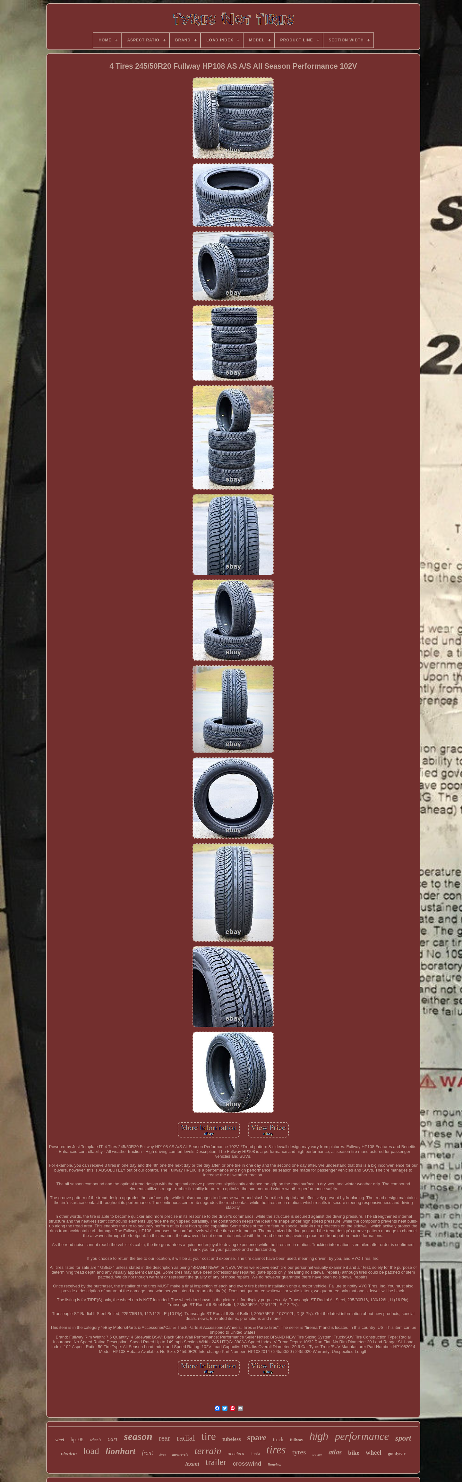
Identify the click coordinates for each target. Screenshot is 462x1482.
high (319, 1436)
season (138, 1436)
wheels (95, 1439)
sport (403, 1438)
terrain (207, 1450)
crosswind (247, 1463)
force (162, 1454)
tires (276, 1449)
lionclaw (274, 1464)
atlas (335, 1452)
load (91, 1451)
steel (60, 1439)
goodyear (397, 1453)
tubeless (231, 1439)
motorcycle (180, 1454)
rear (164, 1438)
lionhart (120, 1451)
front (147, 1453)
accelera (236, 1453)
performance (362, 1436)
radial (186, 1438)
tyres (299, 1452)
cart (112, 1438)
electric (69, 1453)
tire (208, 1436)
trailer (216, 1462)
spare (257, 1437)
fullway (296, 1439)
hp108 (77, 1439)
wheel (373, 1452)
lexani (192, 1464)
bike (353, 1452)
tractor (317, 1454)
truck (278, 1439)
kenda (255, 1453)
